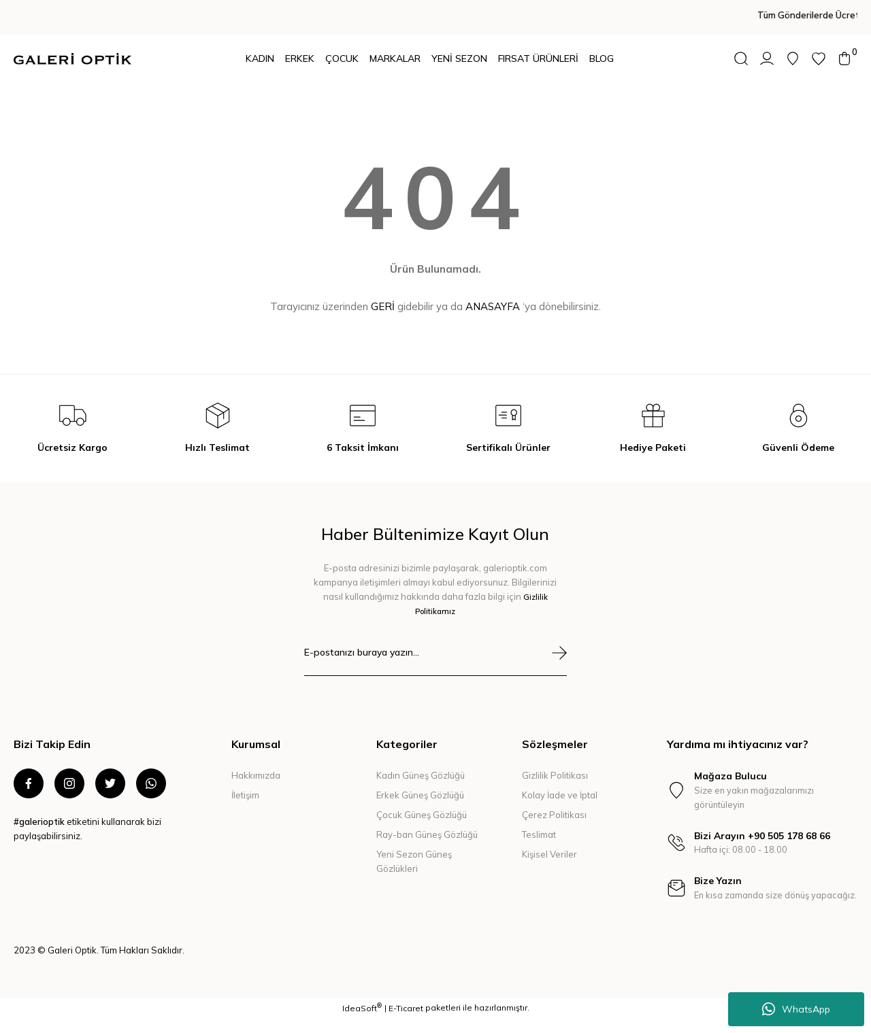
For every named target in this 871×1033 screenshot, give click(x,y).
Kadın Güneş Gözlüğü (420, 775)
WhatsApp (796, 1009)
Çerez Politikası (554, 814)
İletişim (245, 795)
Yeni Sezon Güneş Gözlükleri (414, 861)
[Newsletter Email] (436, 660)
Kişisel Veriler (549, 854)
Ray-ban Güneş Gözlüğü (427, 834)
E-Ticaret (406, 1023)
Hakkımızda (255, 775)
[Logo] (72, 58)
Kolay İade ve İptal (559, 795)
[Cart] (844, 58)
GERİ (383, 306)
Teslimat (539, 834)
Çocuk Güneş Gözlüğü (421, 814)
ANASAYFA (492, 306)
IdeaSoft (362, 1022)
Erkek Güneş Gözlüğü (420, 795)
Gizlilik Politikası (555, 775)
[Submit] (559, 652)
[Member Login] (766, 58)
